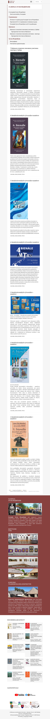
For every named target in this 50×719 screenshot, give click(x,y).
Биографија (13, 41)
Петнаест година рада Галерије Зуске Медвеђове (24, 19)
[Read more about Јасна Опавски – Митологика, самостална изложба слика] (27, 636)
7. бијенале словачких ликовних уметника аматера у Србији (24, 49)
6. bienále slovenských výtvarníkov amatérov (24, 115)
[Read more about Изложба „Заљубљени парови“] (10, 626)
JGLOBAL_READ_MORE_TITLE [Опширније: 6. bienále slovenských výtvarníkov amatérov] (17, 174)
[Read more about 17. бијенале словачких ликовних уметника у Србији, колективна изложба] (27, 674)
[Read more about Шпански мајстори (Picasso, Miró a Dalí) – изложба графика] (10, 647)
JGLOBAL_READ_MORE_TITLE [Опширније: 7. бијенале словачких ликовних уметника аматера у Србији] (17, 109)
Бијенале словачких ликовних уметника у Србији (24, 29)
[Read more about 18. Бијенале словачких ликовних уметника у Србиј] (27, 626)
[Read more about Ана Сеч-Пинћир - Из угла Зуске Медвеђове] (10, 636)
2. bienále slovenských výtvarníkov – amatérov (22, 343)
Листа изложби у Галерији (18, 14)
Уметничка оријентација (17, 43)
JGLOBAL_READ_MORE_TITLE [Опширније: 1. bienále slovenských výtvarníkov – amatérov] (17, 485)
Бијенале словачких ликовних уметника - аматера (25, 34)
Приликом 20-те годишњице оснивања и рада (23, 22)
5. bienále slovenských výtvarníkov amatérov (24, 180)
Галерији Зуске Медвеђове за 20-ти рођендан (23, 24)
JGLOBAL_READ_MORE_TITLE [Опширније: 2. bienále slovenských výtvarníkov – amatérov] (17, 410)
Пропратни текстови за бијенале (21, 31)
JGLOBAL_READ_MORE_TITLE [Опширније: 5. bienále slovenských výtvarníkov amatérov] (17, 235)
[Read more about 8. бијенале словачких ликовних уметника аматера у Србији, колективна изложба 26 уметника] (27, 647)
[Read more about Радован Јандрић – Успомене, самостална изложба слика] (10, 674)
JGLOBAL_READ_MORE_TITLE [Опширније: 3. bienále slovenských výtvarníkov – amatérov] (17, 336)
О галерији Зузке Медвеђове (17, 12)
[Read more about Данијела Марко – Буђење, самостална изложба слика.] (27, 661)
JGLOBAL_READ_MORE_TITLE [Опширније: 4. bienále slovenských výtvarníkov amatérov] (17, 286)
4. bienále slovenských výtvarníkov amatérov (24, 242)
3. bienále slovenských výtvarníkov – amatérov (22, 293)
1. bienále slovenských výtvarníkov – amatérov (21, 418)
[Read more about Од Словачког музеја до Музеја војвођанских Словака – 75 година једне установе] (10, 661)
